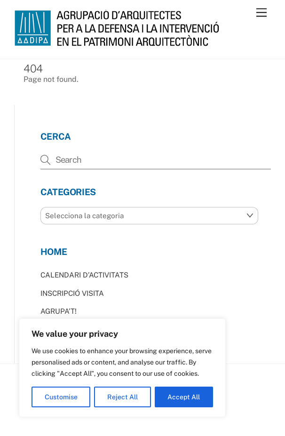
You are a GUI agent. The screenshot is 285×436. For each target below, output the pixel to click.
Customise (61, 397)
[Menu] (261, 13)
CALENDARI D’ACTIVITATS (84, 275)
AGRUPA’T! (58, 311)
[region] (122, 367)
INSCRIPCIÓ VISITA (72, 293)
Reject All (122, 397)
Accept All (183, 397)
